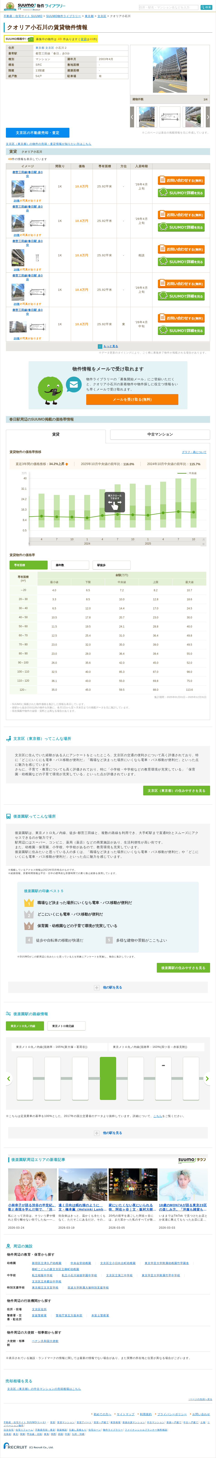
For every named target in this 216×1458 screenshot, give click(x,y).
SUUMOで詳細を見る (181, 192)
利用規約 (146, 1414)
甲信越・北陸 (34, 1434)
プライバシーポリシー (172, 1414)
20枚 (17, 200)
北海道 (7, 1434)
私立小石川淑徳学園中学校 (79, 1275)
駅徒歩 (101, 565)
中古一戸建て (190, 1422)
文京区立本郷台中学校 (46, 1281)
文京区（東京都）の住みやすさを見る (177, 790)
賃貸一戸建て (101, 1422)
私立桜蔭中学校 (42, 1275)
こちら (157, 1116)
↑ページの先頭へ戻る (200, 1399)
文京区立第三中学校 (119, 1275)
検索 (208, 7)
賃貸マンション (66, 1422)
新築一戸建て (174, 1422)
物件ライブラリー (113, 1430)
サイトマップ (126, 1414)
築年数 (60, 565)
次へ (206, 1079)
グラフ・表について (194, 452)
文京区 (102, 16)
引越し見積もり (77, 1430)
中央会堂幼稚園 (81, 1263)
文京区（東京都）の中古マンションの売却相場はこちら (44, 1388)
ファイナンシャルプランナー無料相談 (146, 1430)
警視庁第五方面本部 (69, 1315)
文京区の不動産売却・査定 (37, 133)
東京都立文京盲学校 (45, 1287)
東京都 (89, 16)
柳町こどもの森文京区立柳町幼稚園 (55, 1269)
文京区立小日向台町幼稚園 (118, 1263)
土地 (202, 1422)
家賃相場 (115, 1422)
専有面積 (19, 565)
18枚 (17, 269)
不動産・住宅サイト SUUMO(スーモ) (25, 1422)
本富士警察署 (100, 1315)
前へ (9, 1079)
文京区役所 (39, 1309)
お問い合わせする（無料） (181, 180)
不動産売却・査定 (45, 1430)
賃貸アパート (84, 1422)
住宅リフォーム (24, 1430)
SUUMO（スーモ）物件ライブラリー (34, 6)
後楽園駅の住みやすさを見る (183, 968)
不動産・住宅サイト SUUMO (23, 16)
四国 (60, 1434)
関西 (53, 1434)
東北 (15, 1434)
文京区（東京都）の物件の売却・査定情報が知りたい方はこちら (48, 143)
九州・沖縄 (78, 1434)
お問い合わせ (201, 1414)
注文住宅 (9, 1430)
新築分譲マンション (134, 1422)
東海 (46, 1434)
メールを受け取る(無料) (132, 399)
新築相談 (62, 1430)
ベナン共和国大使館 (45, 1341)
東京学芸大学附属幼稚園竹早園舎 (167, 1263)
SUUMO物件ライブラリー (63, 16)
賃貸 (84, 39)
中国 (67, 1434)
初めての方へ (102, 1414)
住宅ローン (94, 1430)
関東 (22, 1434)
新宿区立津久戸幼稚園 (46, 1263)
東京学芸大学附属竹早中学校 (161, 1275)
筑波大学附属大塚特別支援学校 (88, 1287)
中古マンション (155, 1422)
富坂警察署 (39, 1315)
